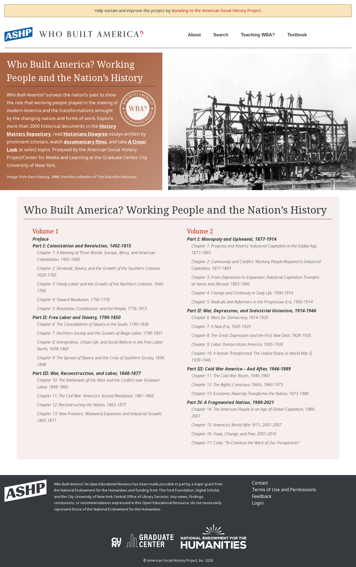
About (194, 34)
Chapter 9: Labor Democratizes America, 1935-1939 (237, 344)
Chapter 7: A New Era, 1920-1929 (220, 326)
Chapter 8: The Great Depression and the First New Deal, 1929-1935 (251, 335)
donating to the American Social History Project (216, 10)
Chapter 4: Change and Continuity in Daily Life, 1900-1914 (242, 293)
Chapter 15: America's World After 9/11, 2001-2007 (236, 424)
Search (220, 34)
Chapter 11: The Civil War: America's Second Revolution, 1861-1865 (95, 395)
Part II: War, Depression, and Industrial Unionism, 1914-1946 (251, 311)
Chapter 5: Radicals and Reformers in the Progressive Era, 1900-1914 (252, 301)
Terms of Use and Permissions (284, 489)
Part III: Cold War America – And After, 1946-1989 (239, 369)
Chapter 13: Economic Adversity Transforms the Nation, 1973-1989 (249, 393)
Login (258, 503)
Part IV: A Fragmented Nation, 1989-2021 (230, 402)
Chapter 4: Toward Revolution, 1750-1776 (73, 299)
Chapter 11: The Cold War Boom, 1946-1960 (230, 375)
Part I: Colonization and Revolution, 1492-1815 (81, 246)
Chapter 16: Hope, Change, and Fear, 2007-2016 (233, 433)
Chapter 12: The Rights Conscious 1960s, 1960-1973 (237, 384)
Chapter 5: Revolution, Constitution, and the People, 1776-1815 (92, 308)
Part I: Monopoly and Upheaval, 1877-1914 (232, 239)
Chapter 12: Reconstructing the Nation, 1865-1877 (81, 404)
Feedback (261, 496)
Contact (260, 483)
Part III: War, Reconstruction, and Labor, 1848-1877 (86, 373)
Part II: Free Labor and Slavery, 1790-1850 (76, 317)
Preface (40, 239)
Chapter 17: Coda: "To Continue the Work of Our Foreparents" (245, 442)
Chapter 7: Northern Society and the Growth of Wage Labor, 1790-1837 (99, 333)
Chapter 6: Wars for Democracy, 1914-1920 (229, 317)
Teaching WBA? (258, 34)
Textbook (297, 34)
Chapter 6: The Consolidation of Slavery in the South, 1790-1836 (93, 324)
